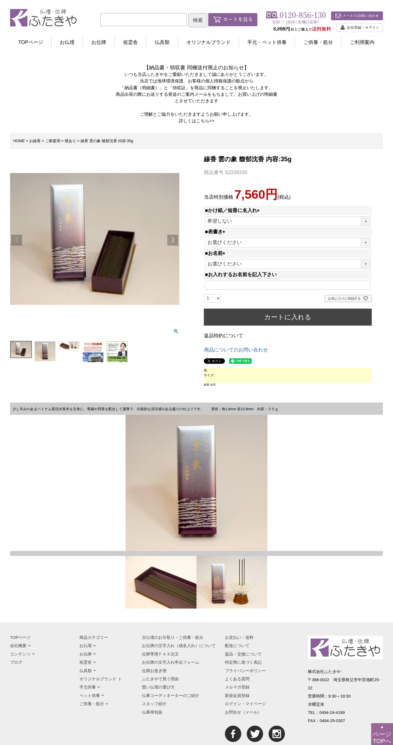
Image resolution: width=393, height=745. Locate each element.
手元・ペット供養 (267, 42)
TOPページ (30, 42)
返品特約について (223, 335)
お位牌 (98, 42)
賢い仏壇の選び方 (158, 687)
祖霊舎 (130, 42)
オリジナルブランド (208, 42)
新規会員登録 (237, 695)
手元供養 (89, 687)
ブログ (16, 662)
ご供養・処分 (318, 42)
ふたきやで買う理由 (160, 679)
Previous (16, 240)
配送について (237, 645)
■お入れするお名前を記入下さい (241, 274)
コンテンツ (22, 654)
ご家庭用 (52, 141)
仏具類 (162, 42)
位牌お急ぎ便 (154, 670)
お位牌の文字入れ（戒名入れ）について (179, 645)
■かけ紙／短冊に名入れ (233, 210)
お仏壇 (67, 42)
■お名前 (216, 253)
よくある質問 (237, 679)
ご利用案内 (362, 42)
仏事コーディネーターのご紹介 (170, 695)
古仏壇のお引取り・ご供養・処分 (172, 637)
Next (172, 240)
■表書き (216, 231)
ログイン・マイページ (245, 703)
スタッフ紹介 (154, 703)
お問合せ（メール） (243, 712)
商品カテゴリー (93, 637)
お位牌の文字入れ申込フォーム (170, 662)
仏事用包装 (152, 712)
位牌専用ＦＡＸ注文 (160, 654)
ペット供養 (91, 695)
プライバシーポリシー (245, 670)
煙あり (70, 141)
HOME (19, 141)
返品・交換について (243, 654)
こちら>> (205, 120)
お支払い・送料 (239, 637)
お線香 (35, 141)
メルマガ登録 (237, 687)
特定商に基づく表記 (243, 662)
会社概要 (20, 645)
